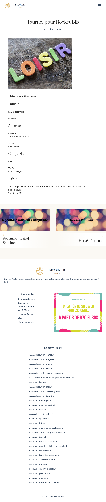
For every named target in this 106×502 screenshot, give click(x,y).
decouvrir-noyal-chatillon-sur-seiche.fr (48, 446)
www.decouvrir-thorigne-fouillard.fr (47, 432)
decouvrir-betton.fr (38, 382)
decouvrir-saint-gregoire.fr (42, 405)
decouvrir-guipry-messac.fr (42, 468)
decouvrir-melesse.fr (39, 464)
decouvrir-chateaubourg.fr (42, 459)
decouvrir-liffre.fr (37, 423)
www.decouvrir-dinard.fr (41, 395)
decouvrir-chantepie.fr (40, 400)
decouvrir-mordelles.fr (40, 450)
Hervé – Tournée (91, 241)
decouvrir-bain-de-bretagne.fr (44, 455)
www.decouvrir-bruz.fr (40, 364)
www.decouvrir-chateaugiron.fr (45, 391)
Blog (20, 317)
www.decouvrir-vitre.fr (40, 368)
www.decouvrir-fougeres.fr (42, 359)
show (32, 96)
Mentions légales (26, 321)
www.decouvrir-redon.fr (41, 414)
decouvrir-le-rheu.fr (38, 409)
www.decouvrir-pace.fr (40, 386)
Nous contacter (25, 313)
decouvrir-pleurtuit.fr (39, 473)
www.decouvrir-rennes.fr (41, 354)
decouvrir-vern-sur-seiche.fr (43, 441)
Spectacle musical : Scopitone (16, 241)
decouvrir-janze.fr (38, 437)
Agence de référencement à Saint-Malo (26, 306)
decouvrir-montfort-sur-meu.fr (44, 482)
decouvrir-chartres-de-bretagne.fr (46, 427)
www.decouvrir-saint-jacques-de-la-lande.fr (51, 377)
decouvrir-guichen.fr (39, 418)
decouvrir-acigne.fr (38, 478)
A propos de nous (26, 299)
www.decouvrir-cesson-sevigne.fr (46, 373)
